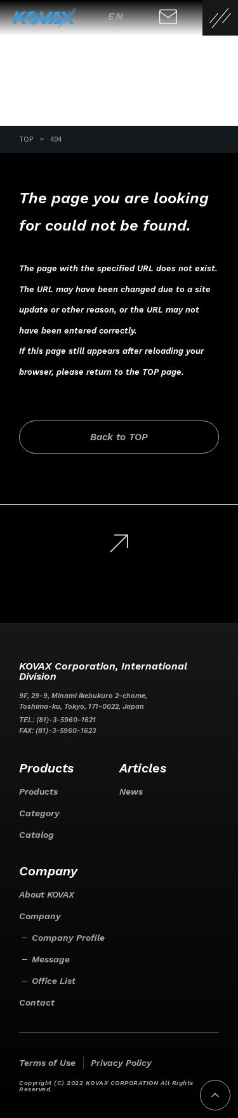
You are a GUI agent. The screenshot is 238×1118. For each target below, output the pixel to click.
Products (38, 791)
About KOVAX (46, 894)
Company (40, 916)
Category (39, 813)
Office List (54, 980)
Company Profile (68, 937)
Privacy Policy (121, 1062)
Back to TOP (119, 437)
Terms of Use (47, 1062)
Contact (37, 1002)
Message (51, 959)
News (131, 791)
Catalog (36, 834)
